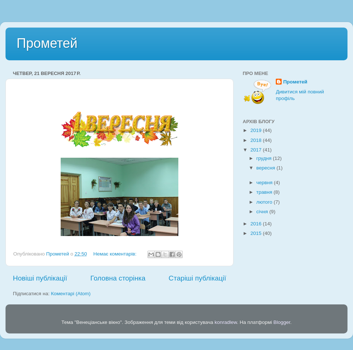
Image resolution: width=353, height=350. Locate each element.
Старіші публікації (197, 278)
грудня (264, 158)
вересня (266, 168)
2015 (256, 233)
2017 (256, 150)
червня (265, 182)
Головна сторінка (118, 278)
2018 (256, 140)
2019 (256, 130)
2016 (256, 223)
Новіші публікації (40, 278)
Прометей (47, 43)
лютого (265, 202)
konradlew (225, 322)
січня (262, 211)
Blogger (282, 322)
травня (265, 192)
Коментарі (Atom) (70, 293)
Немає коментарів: (115, 254)
